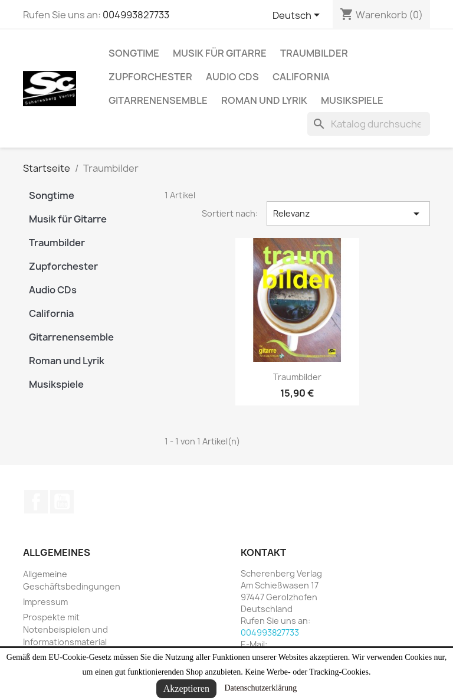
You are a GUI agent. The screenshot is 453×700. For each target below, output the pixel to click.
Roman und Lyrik (264, 100)
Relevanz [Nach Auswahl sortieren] (348, 214)
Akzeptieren (186, 688)
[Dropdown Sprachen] (298, 16)
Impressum (45, 601)
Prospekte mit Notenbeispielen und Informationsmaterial (65, 629)
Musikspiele (352, 100)
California (301, 76)
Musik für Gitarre (220, 53)
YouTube (62, 501)
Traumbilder (314, 53)
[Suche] (368, 124)
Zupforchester (150, 76)
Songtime (134, 53)
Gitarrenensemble (158, 100)
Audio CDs (232, 76)
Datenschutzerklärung (260, 687)
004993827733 (136, 14)
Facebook (36, 501)
